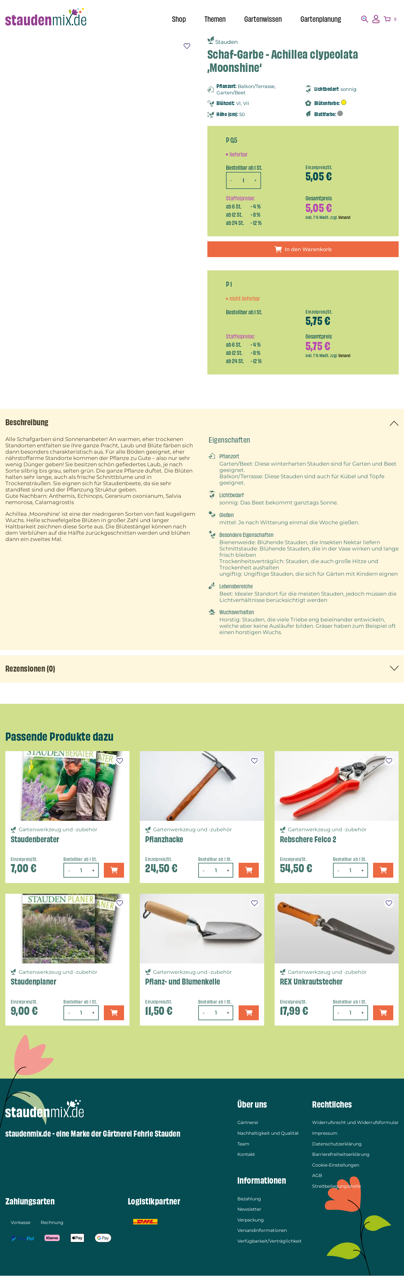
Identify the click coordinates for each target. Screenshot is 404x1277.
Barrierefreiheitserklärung (341, 1156)
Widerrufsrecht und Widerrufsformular (355, 1124)
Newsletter (249, 1211)
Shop (173, 19)
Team (243, 1145)
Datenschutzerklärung (337, 1145)
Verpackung (250, 1221)
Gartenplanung (319, 19)
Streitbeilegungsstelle (336, 1187)
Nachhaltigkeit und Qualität (268, 1134)
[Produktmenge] (243, 180)
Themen (210, 19)
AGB (317, 1177)
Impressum (324, 1134)
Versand (344, 217)
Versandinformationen (262, 1232)
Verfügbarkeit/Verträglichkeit (269, 1242)
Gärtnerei (247, 1124)
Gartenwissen (260, 19)
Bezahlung (249, 1200)
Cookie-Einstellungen (335, 1166)
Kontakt (246, 1156)
